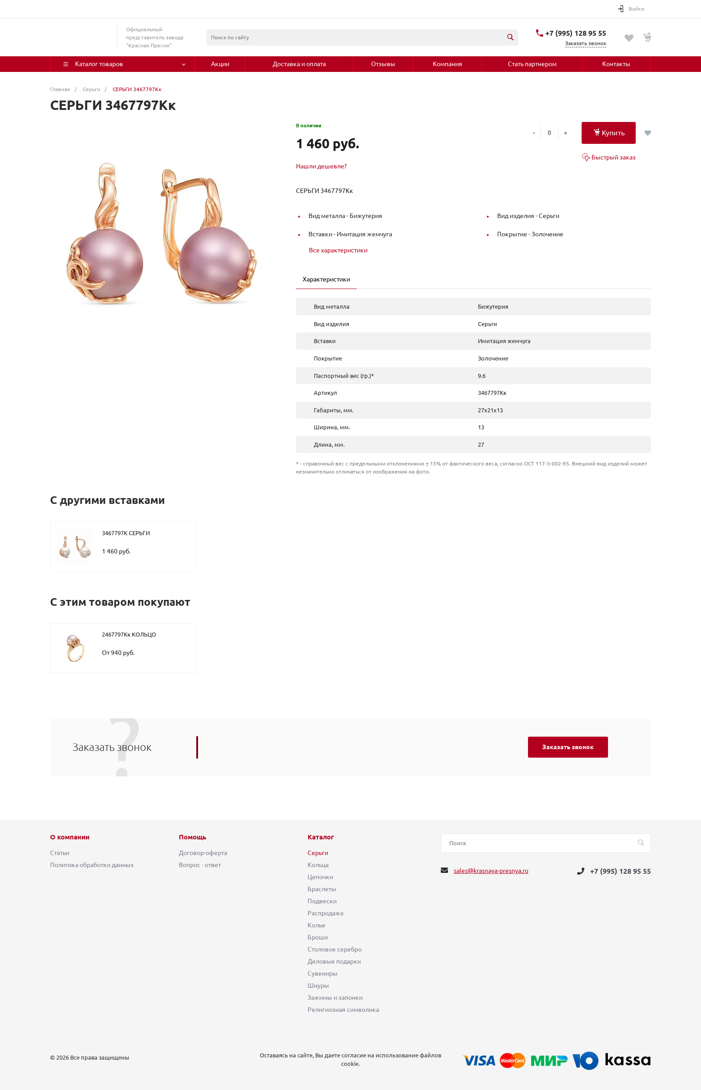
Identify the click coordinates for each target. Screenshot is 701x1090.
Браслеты (322, 889)
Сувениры (323, 973)
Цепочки (320, 876)
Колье (316, 925)
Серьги (318, 852)
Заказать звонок (568, 746)
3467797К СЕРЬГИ (126, 533)
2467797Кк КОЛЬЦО (129, 634)
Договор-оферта (203, 852)
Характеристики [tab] (326, 279)
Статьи (59, 852)
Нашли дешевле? (321, 166)
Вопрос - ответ (200, 864)
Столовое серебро (335, 949)
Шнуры (318, 985)
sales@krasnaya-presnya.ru (491, 870)
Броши (318, 937)
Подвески (322, 901)
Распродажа (325, 913)
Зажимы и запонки (335, 997)
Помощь (192, 837)
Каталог (321, 837)
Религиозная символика (343, 1009)
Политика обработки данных (92, 864)
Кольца (318, 864)
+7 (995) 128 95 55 (575, 33)
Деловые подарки (334, 961)
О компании (69, 837)
